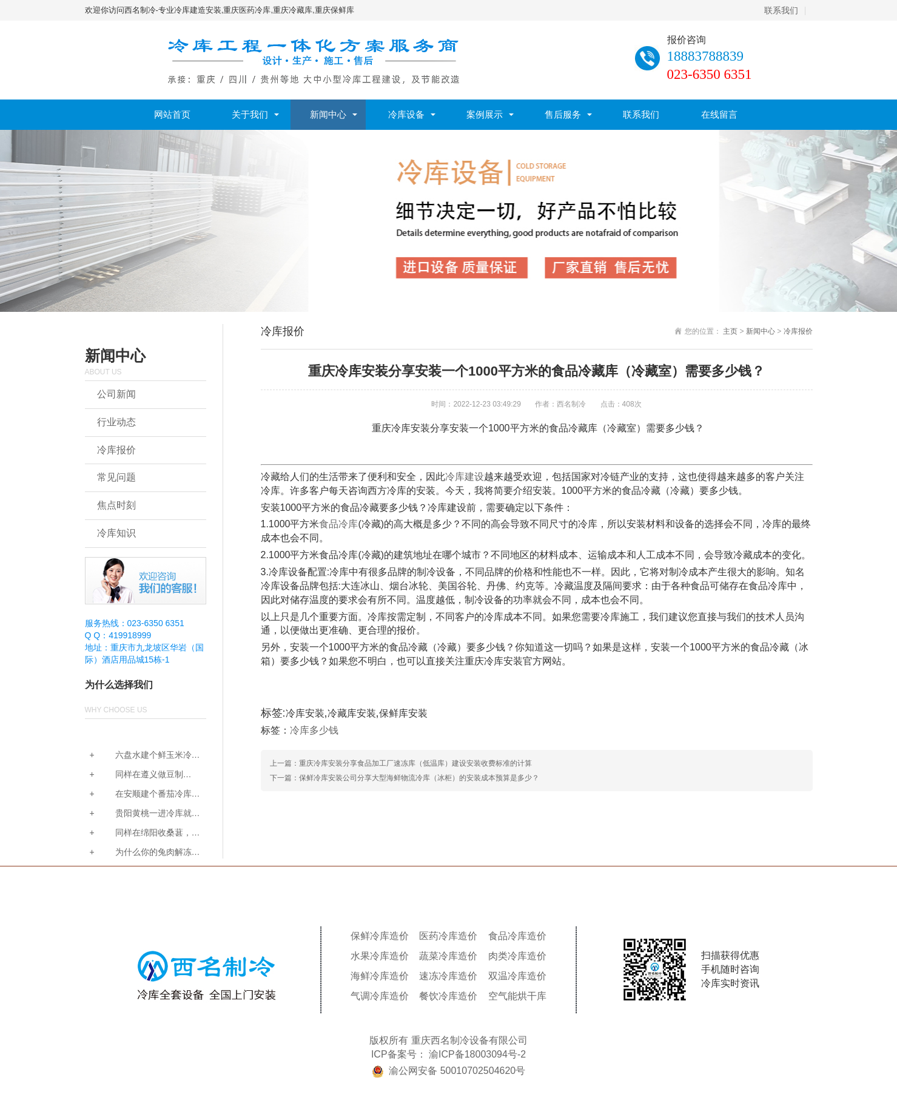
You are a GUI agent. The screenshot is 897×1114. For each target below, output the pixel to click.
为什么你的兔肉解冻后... (138, 853)
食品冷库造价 (517, 936)
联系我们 (781, 10)
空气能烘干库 (517, 996)
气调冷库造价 (380, 996)
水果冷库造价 (380, 956)
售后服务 (563, 114)
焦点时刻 (116, 505)
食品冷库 (338, 524)
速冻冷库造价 (448, 976)
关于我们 (250, 114)
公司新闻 (116, 394)
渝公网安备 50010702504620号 (457, 1070)
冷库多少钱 (314, 730)
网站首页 (172, 114)
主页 (730, 331)
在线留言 (719, 114)
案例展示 (484, 114)
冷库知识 (116, 533)
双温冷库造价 (517, 976)
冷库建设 (464, 476)
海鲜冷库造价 (380, 976)
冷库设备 (406, 114)
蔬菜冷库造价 (448, 956)
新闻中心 (328, 114)
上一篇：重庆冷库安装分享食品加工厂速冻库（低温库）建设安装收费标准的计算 (401, 763)
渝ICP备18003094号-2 (477, 1054)
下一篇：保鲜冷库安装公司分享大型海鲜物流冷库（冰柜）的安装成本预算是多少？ (404, 778)
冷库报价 (116, 450)
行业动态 (116, 422)
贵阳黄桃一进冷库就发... (138, 814)
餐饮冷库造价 (448, 996)
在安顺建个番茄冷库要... (138, 794)
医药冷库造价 (448, 936)
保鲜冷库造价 (380, 936)
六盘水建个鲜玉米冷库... (138, 755)
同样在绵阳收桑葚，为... (138, 833)
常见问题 (116, 477)
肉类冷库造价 (517, 956)
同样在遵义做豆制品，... (134, 775)
